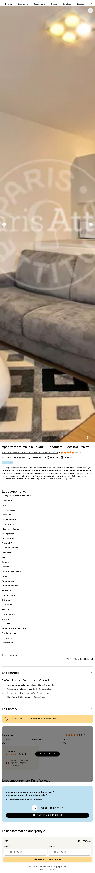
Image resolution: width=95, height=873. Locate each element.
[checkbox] (90, 10)
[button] (47, 491)
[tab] (8, 3)
